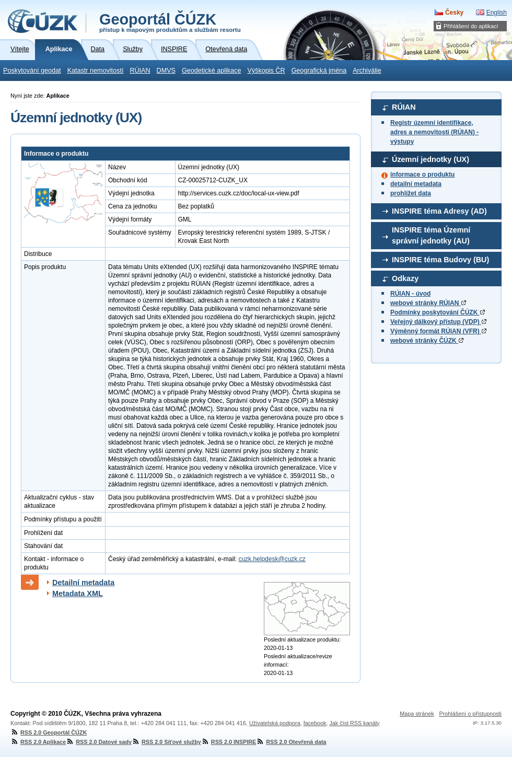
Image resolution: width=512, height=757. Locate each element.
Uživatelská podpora (274, 723)
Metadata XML (77, 593)
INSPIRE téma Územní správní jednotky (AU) (431, 236)
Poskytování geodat (32, 70)
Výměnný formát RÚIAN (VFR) (438, 331)
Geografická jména (319, 70)
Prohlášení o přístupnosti (470, 714)
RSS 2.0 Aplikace (38, 742)
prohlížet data (410, 193)
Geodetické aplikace (211, 70)
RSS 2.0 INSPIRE (228, 742)
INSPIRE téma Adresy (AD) (439, 211)
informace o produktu (422, 174)
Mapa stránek (417, 714)
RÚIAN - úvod (410, 293)
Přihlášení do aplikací (471, 26)
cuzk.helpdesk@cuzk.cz (271, 559)
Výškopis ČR (266, 70)
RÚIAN (140, 70)
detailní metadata (415, 184)
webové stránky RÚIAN (428, 303)
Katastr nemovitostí (95, 70)
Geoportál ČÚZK (170, 22)
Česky (454, 12)
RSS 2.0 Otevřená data (291, 742)
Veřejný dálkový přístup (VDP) (438, 321)
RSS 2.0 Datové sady (99, 742)
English (496, 12)
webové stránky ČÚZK (426, 340)
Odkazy (405, 278)
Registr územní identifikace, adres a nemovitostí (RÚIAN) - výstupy (434, 132)
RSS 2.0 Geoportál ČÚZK (48, 732)
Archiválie (367, 70)
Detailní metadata (83, 582)
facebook (315, 723)
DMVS (166, 70)
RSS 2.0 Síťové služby (166, 742)
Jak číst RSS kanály (354, 723)
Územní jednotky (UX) (430, 159)
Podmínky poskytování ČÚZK (437, 312)
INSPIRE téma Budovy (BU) (440, 259)
